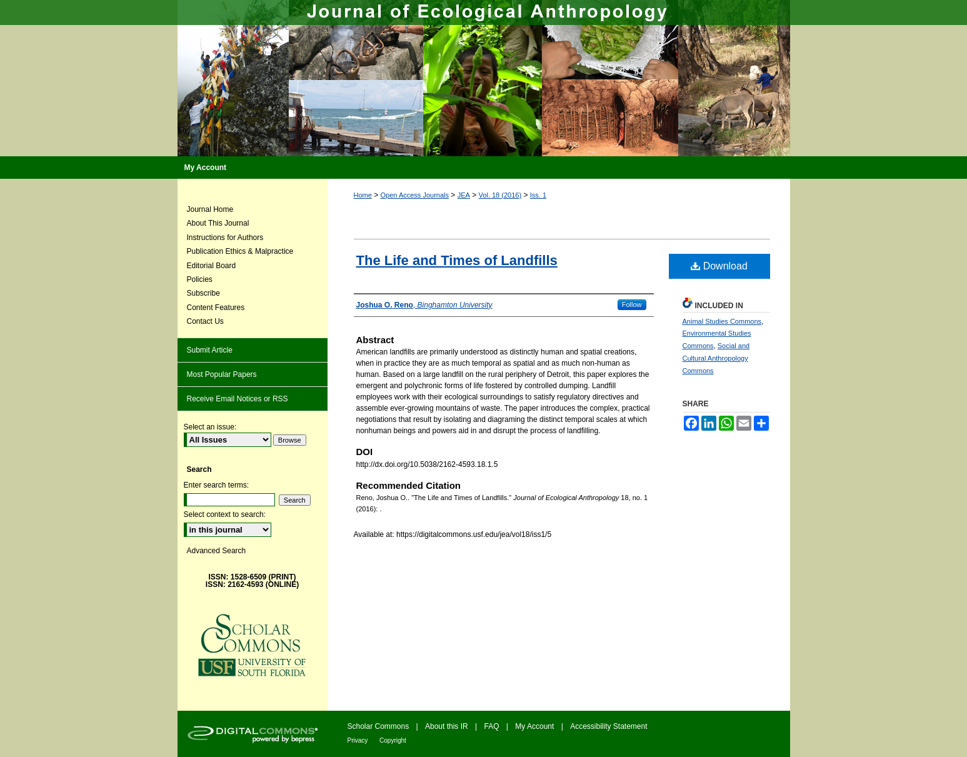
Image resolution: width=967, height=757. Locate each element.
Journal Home (210, 209)
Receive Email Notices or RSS (237, 398)
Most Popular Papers (222, 374)
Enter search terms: (216, 485)
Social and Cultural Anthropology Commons (716, 358)
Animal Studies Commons (722, 321)
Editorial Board (211, 265)
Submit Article (210, 350)
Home (363, 195)
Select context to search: (225, 514)
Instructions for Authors (225, 237)
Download (719, 266)
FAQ (492, 726)
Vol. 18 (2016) (500, 195)
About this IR (447, 726)
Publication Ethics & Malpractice (240, 251)
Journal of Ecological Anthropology (484, 78)
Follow (632, 304)
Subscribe (203, 293)
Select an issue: (210, 427)
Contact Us (205, 321)
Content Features (216, 307)
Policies (200, 279)
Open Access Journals (415, 195)
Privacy (359, 740)
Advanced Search (216, 550)
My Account (535, 726)
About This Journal (218, 223)
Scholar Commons (379, 726)
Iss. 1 (538, 195)
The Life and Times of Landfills (457, 260)
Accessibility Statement (608, 726)
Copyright (392, 740)
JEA (464, 195)
